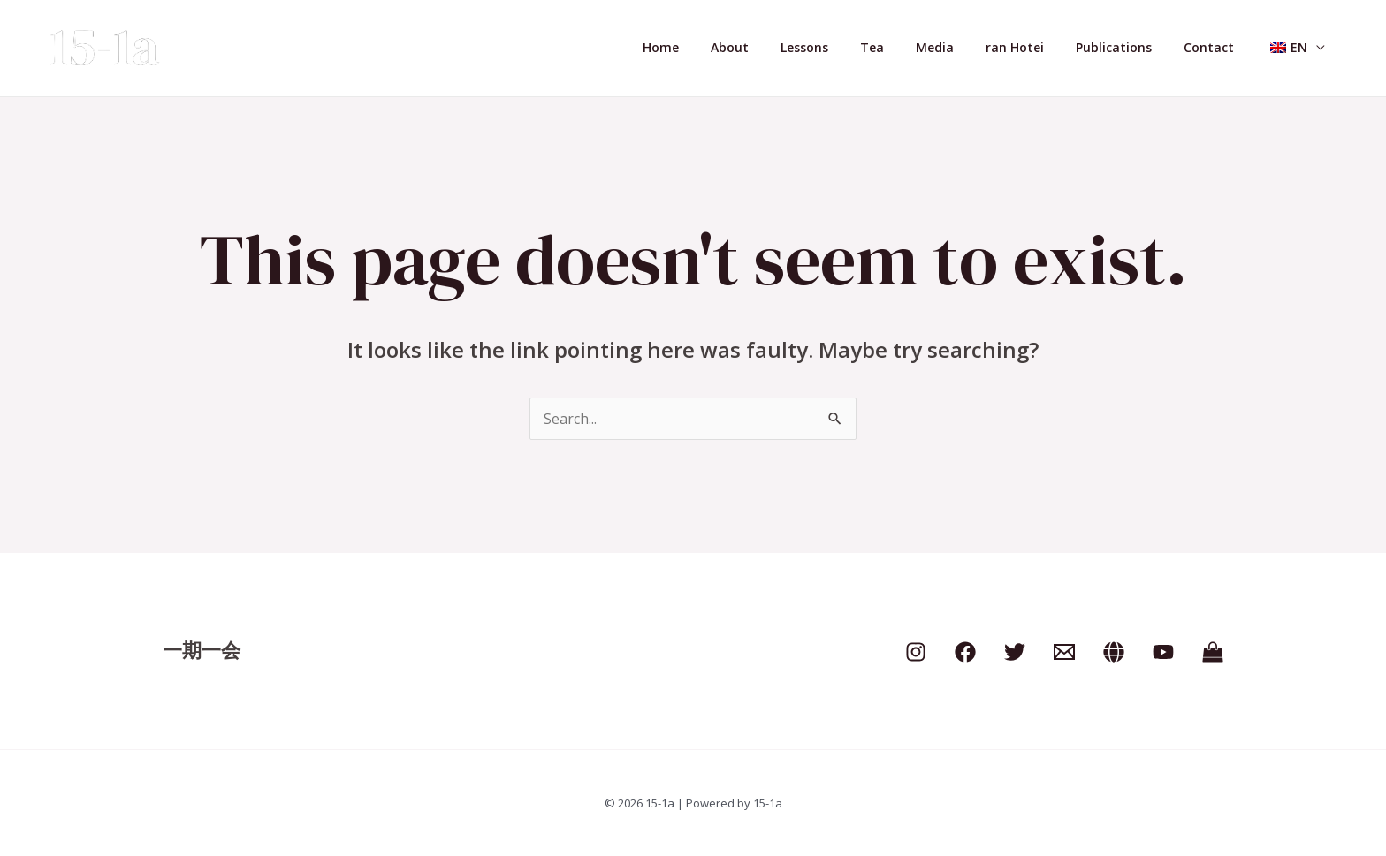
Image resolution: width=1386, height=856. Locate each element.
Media (967, 47)
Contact (1219, 47)
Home (721, 47)
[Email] (1064, 652)
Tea (911, 47)
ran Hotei (1039, 47)
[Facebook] (965, 652)
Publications (1131, 47)
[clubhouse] (1113, 652)
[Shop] (1212, 652)
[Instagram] (915, 652)
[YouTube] (1163, 652)
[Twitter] (1014, 652)
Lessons (850, 47)
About (783, 47)
